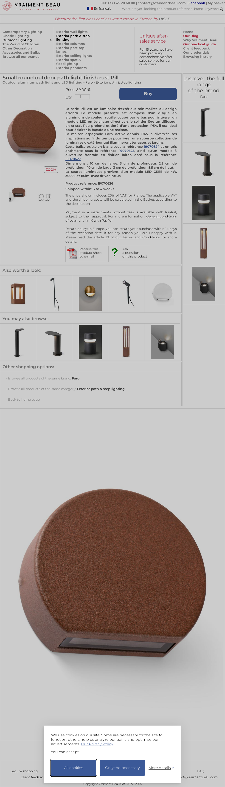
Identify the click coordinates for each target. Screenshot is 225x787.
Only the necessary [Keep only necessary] (122, 768)
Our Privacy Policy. (97, 744)
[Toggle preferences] (159, 768)
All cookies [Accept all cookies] (73, 768)
